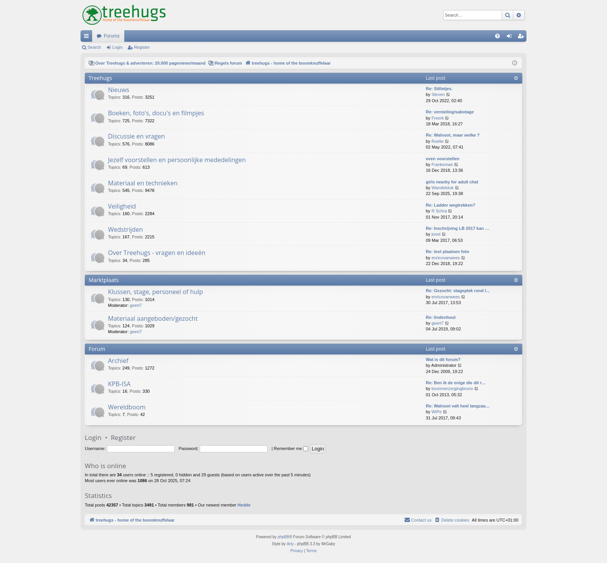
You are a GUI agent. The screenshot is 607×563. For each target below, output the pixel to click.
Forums (112, 36)
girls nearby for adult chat (452, 182)
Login (117, 47)
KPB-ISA (119, 384)
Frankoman (442, 164)
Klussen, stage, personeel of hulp (155, 291)
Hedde (244, 505)
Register (142, 47)
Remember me (291, 448)
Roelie (438, 141)
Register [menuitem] (522, 37)
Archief (118, 360)
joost (436, 234)
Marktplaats (104, 280)
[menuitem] (497, 36)
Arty (290, 544)
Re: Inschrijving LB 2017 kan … (457, 228)
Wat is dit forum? (443, 359)
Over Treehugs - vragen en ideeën (156, 252)
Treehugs (100, 78)
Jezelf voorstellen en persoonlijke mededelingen (177, 160)
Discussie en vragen (136, 136)
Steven (438, 94)
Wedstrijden (125, 229)
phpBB (283, 537)
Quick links (88, 37)
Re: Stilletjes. (439, 88)
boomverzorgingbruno (452, 388)
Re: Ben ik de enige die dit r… (456, 382)
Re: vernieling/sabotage (450, 112)
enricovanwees (446, 257)
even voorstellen (443, 158)
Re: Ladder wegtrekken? (450, 205)
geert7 (136, 305)
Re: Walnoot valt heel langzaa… (458, 406)
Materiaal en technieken (143, 183)
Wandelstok (443, 187)
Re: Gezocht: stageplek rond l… (458, 290)
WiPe (437, 411)
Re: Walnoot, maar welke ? (453, 135)
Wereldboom (127, 407)
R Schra (439, 211)
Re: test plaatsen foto (447, 251)
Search (94, 47)
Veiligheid (122, 206)
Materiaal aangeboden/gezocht (153, 318)
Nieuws (118, 90)
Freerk (438, 118)
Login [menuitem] (511, 37)
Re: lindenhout (441, 317)
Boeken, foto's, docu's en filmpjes (156, 113)
